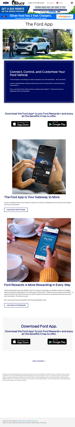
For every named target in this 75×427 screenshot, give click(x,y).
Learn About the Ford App (16, 209)
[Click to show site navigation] (72, 3)
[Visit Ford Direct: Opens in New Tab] (47, 422)
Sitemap (20, 420)
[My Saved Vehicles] (59, 3)
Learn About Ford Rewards (16, 305)
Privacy (24, 420)
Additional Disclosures (32, 420)
